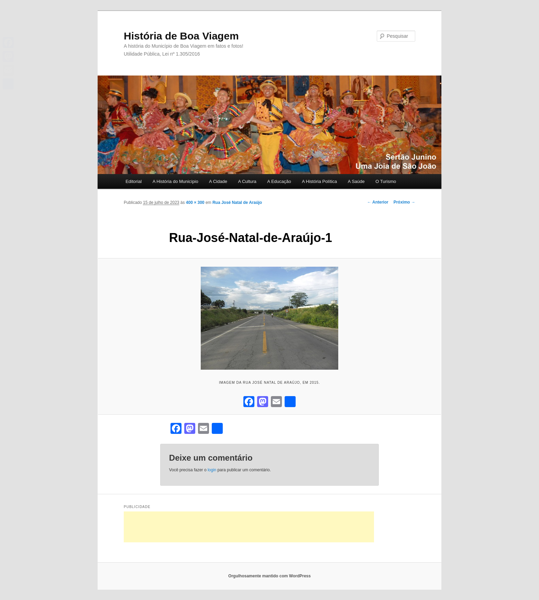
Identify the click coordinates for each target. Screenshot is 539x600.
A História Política (319, 181)
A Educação (279, 181)
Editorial (133, 181)
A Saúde (356, 181)
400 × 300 (195, 202)
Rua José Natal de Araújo (237, 202)
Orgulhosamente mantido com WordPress (269, 576)
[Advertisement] (249, 526)
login (212, 470)
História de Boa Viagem (181, 36)
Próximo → (404, 202)
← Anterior (377, 202)
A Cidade (218, 181)
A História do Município (175, 181)
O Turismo (385, 181)
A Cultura (247, 181)
